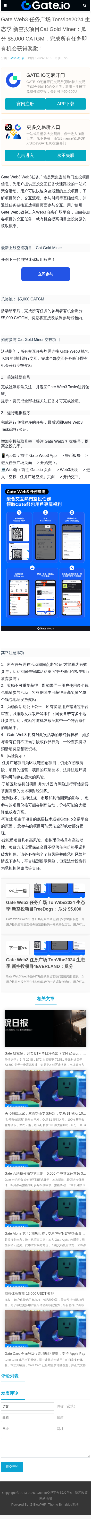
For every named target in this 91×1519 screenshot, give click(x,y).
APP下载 (65, 103)
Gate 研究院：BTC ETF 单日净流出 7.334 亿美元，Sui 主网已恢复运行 (46, 1053)
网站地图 (45, 1502)
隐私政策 (81, 1496)
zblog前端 (71, 1508)
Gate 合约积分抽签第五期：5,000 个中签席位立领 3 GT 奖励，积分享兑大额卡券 (46, 1173)
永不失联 (65, 155)
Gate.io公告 (17, 58)
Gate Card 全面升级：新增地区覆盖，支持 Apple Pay (45, 1353)
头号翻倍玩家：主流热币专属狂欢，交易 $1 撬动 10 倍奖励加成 (46, 1113)
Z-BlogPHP (38, 1508)
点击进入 (25, 155)
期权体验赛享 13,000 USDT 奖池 (29, 1293)
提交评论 (12, 1470)
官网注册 (25, 103)
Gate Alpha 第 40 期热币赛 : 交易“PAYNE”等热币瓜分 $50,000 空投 (46, 1233)
